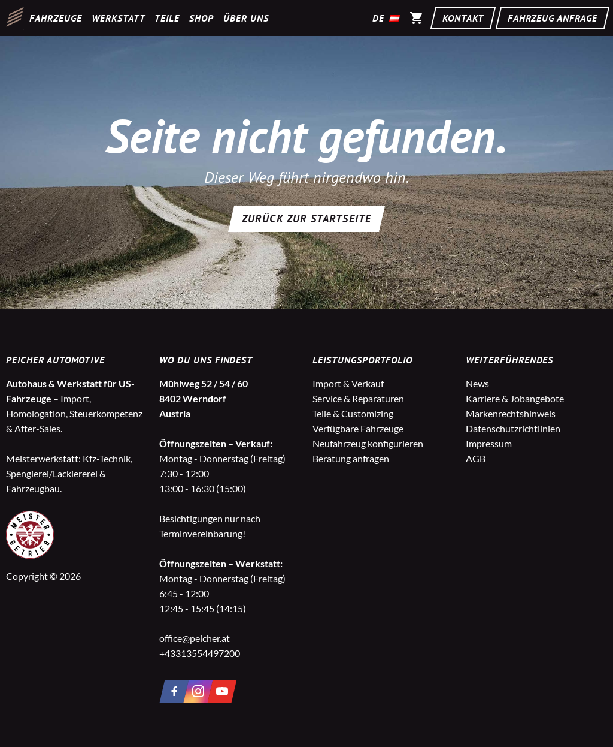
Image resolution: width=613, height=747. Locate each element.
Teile (167, 18)
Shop (201, 18)
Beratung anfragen (350, 458)
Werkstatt (118, 18)
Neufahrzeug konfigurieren (367, 443)
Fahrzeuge (55, 18)
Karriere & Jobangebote (515, 398)
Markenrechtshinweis (511, 413)
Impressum (489, 443)
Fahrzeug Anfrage (552, 18)
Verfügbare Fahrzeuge (357, 428)
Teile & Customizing (352, 413)
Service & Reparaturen (358, 398)
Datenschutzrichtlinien (513, 428)
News (477, 383)
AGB (475, 458)
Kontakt (463, 18)
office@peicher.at (194, 638)
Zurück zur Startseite (306, 218)
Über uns (246, 18)
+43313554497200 (199, 653)
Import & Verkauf (348, 383)
